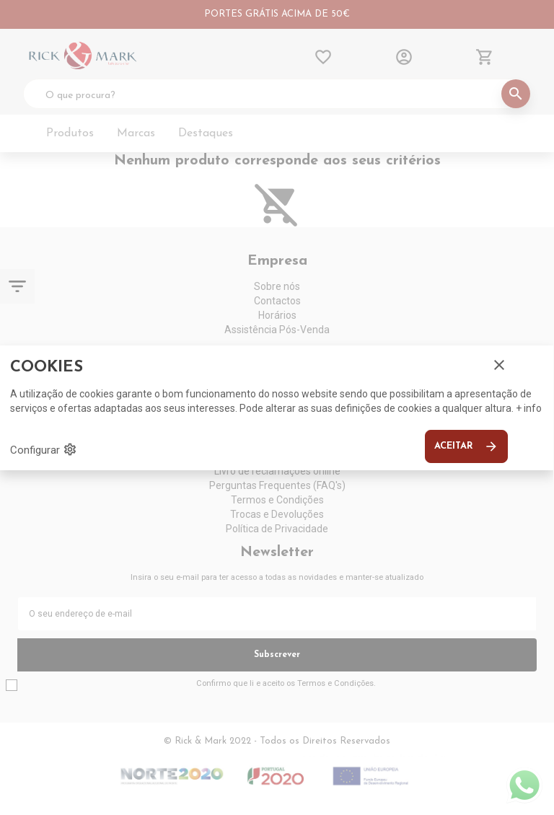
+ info (529, 408)
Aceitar (466, 446)
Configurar (43, 449)
